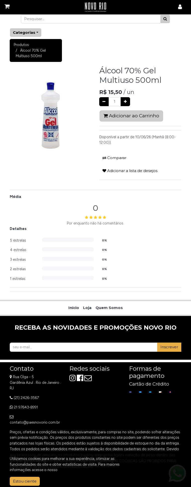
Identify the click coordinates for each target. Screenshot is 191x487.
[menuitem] (73, 308)
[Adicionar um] (125, 101)
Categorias (24, 32)
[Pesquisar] (165, 19)
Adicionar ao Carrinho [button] (131, 116)
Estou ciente (25, 481)
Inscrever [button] (169, 347)
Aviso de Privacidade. (76, 470)
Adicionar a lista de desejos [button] (129, 170)
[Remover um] (104, 101)
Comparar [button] (114, 157)
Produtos (21, 45)
